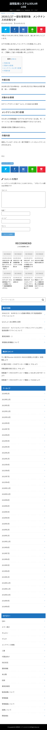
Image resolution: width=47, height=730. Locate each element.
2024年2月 (6, 393)
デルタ (4, 639)
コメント (4, 190)
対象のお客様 (7, 65)
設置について (6, 710)
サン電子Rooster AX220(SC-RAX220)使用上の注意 (19, 357)
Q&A (3, 621)
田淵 (3, 680)
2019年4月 (6, 571)
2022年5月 (6, 441)
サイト (3, 226)
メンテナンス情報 (8, 163)
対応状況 (5, 662)
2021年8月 (6, 470)
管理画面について (8, 704)
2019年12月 (6, 541)
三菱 (3, 650)
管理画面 (5, 698)
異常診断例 (6, 686)
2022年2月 (6, 453)
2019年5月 (6, 565)
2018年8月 (6, 606)
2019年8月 (6, 547)
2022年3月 (6, 447)
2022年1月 (6, 459)
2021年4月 (6, 482)
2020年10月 (6, 494)
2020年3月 (6, 524)
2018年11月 (6, 589)
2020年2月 (6, 529)
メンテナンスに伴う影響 (11, 68)
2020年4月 (6, 518)
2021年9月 (6, 464)
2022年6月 (6, 435)
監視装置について (8, 692)
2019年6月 (6, 559)
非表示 (13, 59)
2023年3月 (6, 405)
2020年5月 (6, 512)
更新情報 (5, 668)
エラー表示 (6, 627)
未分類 (4, 674)
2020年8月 (6, 500)
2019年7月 (6, 553)
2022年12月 (6, 411)
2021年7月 (6, 476)
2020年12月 (6, 488)
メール (4, 218)
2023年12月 (6, 399)
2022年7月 (6, 429)
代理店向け (6, 656)
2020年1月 (6, 535)
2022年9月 (6, 423)
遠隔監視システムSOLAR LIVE (23, 5)
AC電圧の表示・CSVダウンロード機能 (15, 364)
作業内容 (6, 71)
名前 (3, 210)
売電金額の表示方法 (8, 368)
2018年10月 (6, 595)
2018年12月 (6, 583)
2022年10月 (6, 417)
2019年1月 (6, 577)
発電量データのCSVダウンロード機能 (14, 373)
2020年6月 (6, 506)
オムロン (5, 633)
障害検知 (5, 716)
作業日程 (6, 63)
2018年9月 (6, 601)
